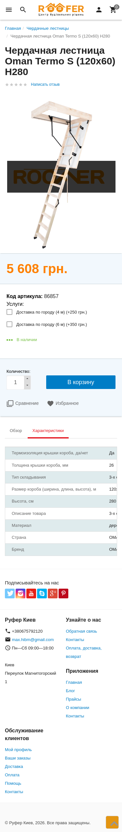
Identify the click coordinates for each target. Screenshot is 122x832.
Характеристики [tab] (48, 430)
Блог (70, 690)
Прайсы (73, 699)
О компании (77, 707)
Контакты (75, 639)
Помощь (13, 783)
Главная (74, 682)
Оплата (12, 774)
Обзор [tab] (16, 430)
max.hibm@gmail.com (33, 639)
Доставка (14, 766)
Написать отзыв (45, 84)
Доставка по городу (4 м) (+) (51, 312)
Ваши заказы (18, 758)
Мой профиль (18, 749)
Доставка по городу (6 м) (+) (51, 324)
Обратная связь (81, 631)
